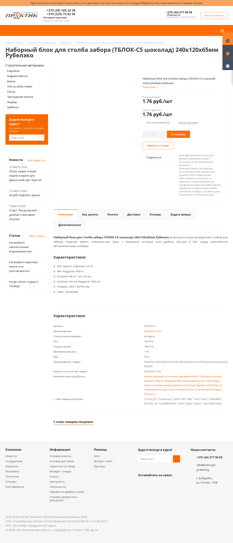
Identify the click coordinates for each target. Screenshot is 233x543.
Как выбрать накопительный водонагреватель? (20, 247)
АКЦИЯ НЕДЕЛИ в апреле (24, 195)
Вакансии (11, 466)
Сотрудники (13, 461)
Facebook (151, 483)
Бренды (99, 466)
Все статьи (37, 236)
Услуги (54, 476)
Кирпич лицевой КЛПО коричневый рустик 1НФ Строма (188, 380)
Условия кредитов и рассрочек (63, 498)
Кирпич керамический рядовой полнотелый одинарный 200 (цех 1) (183, 385)
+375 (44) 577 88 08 (179, 12)
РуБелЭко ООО (152, 331)
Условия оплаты (60, 456)
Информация (60, 450)
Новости (11, 456)
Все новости (36, 160)
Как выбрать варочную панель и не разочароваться (23, 266)
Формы (12, 102)
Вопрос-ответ (103, 461)
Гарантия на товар (62, 466)
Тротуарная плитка (20, 97)
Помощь (100, 450)
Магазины (12, 471)
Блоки (11, 81)
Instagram (160, 483)
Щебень (13, 107)
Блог (97, 456)
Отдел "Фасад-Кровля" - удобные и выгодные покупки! (24, 215)
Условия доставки (62, 461)
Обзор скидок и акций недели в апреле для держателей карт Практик (25, 176)
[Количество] (154, 134)
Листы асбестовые (19, 86)
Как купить (57, 481)
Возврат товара (60, 471)
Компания (13, 450)
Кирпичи (13, 71)
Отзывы (10, 481)
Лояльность (58, 486)
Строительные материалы (24, 65)
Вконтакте (141, 483)
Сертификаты (14, 486)
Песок (11, 91)
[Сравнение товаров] (227, 64)
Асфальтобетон (17, 76)
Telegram (169, 483)
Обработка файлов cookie (67, 492)
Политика (12, 476)
